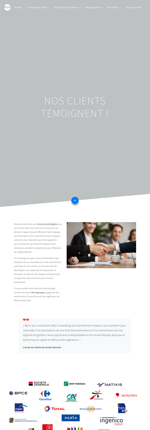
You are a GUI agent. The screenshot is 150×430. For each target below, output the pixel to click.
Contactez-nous (133, 7)
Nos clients (113, 7)
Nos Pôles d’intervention (66, 7)
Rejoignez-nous (93, 7)
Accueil (18, 7)
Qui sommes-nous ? (38, 7)
